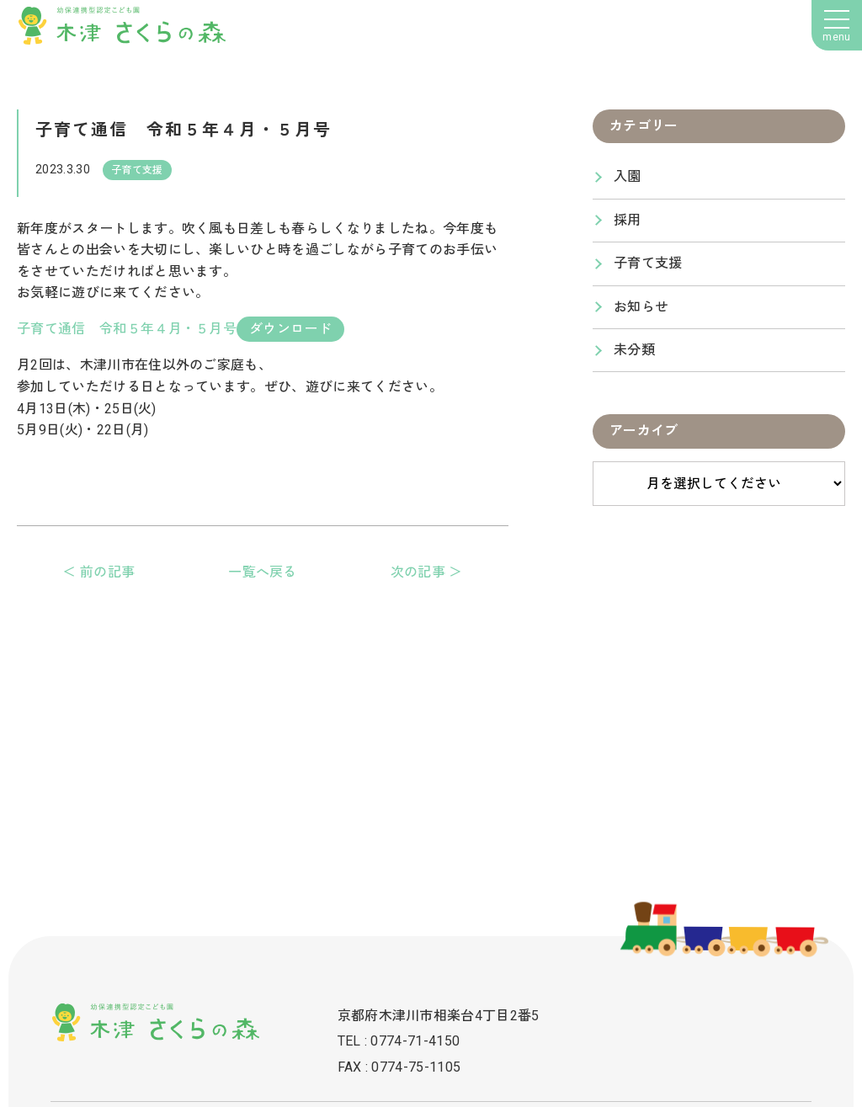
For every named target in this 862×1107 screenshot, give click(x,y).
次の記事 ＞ (427, 572)
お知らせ (641, 307)
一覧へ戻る (262, 572)
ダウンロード (290, 329)
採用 (627, 220)
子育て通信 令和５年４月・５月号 (127, 329)
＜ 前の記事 (98, 572)
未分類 (634, 350)
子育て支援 (648, 263)
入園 (627, 176)
